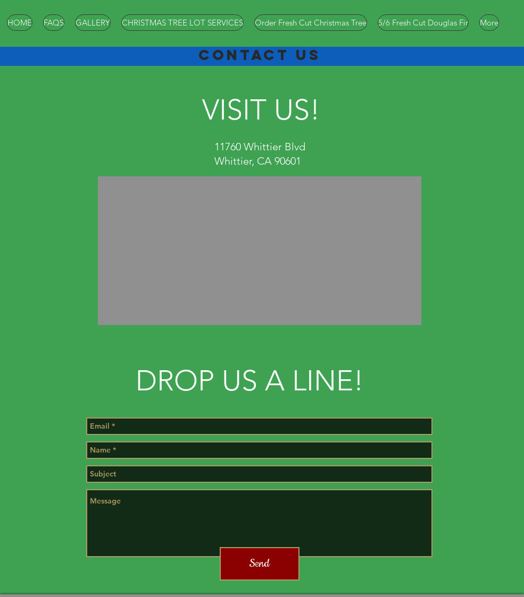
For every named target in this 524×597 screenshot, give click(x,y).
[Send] (260, 564)
